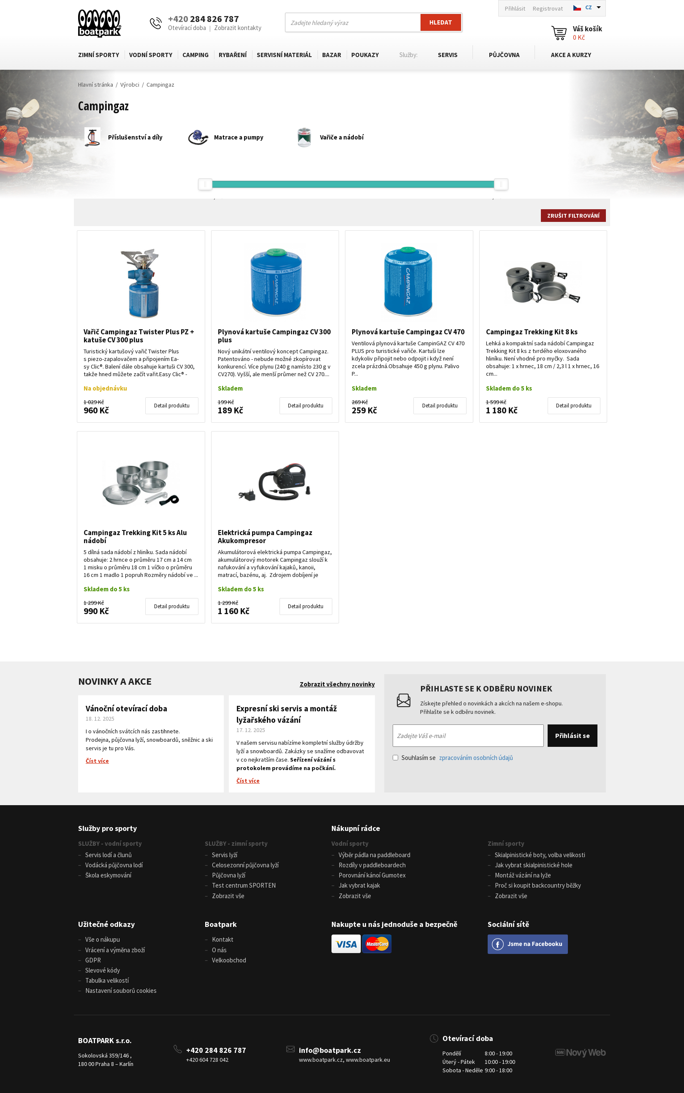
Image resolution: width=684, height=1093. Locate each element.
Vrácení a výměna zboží (115, 949)
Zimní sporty (98, 55)
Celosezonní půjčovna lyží (245, 865)
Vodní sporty (150, 55)
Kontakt (222, 939)
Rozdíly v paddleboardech (372, 865)
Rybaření (233, 55)
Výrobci (129, 84)
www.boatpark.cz (321, 1059)
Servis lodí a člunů (108, 855)
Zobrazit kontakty (237, 28)
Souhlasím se (453, 757)
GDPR (93, 960)
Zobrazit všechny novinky (337, 684)
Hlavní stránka (95, 84)
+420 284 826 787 (216, 1049)
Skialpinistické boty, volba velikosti (540, 855)
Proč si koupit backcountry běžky (538, 885)
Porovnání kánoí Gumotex (372, 875)
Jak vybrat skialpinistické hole (534, 865)
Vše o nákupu (102, 939)
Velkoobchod (229, 960)
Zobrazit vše (228, 895)
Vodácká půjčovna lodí (114, 865)
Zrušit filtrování (573, 215)
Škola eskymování (108, 875)
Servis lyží (224, 855)
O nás (219, 949)
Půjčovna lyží (228, 875)
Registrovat (548, 8)
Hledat (440, 22)
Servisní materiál (284, 55)
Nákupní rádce (355, 828)
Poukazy (365, 55)
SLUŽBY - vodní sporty (110, 843)
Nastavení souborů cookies (121, 990)
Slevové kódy (102, 970)
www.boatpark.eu (368, 1059)
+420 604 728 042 (207, 1059)
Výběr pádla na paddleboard (374, 855)
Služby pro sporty (107, 828)
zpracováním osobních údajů (476, 758)
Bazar (331, 55)
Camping (195, 55)
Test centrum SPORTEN (244, 885)
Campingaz (160, 84)
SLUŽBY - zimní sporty (236, 843)
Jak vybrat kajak (359, 885)
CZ (588, 7)
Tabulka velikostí (107, 980)
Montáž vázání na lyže (523, 875)
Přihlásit (515, 8)
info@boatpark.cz (330, 1049)
